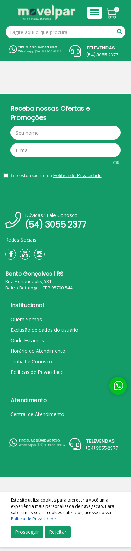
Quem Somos (26, 319)
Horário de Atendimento (37, 351)
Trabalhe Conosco (31, 361)
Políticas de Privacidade (37, 372)
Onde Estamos (27, 340)
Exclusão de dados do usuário (44, 330)
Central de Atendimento (37, 414)
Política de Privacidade (77, 175)
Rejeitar (57, 532)
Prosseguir (27, 532)
